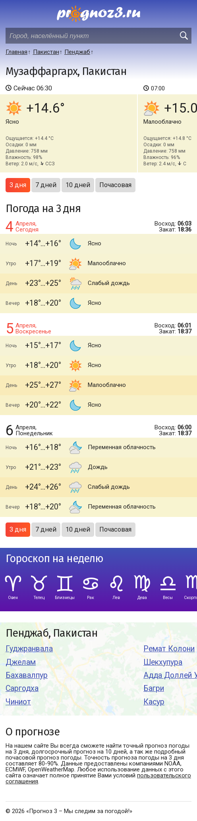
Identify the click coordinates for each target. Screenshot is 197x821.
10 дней (78, 185)
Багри (153, 688)
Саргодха (22, 688)
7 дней (45, 185)
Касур (153, 701)
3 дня (18, 185)
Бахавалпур (27, 675)
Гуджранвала (29, 648)
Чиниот (18, 701)
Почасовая (115, 185)
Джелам (21, 662)
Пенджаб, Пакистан (52, 633)
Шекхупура (162, 662)
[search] (183, 36)
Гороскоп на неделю (54, 558)
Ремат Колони (169, 648)
